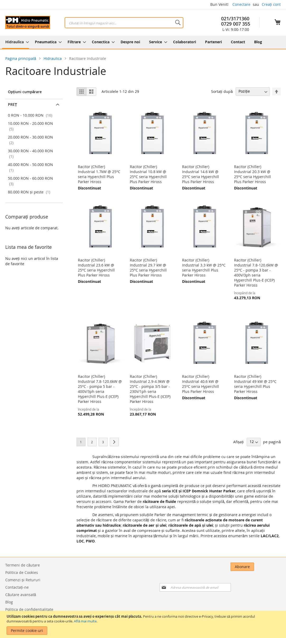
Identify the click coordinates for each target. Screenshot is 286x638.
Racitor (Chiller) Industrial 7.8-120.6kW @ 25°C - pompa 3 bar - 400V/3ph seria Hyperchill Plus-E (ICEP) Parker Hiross (256, 273)
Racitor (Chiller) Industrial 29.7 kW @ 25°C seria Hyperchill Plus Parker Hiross (148, 268)
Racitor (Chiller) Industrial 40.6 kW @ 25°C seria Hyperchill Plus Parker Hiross (200, 384)
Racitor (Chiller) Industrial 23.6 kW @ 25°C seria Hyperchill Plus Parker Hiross (96, 268)
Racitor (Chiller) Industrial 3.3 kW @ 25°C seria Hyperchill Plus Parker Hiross (204, 268)
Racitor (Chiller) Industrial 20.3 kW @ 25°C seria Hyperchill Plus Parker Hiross (252, 174)
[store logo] (27, 22)
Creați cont (271, 4)
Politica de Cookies (21, 572)
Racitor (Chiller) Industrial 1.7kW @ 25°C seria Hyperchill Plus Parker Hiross (99, 174)
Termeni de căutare (22, 565)
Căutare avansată (20, 594)
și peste (29, 191)
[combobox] (124, 22)
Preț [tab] (12, 104)
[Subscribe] (269, 567)
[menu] (143, 42)
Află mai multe (85, 621)
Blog (9, 601)
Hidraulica (53, 58)
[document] (144, 624)
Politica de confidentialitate (29, 609)
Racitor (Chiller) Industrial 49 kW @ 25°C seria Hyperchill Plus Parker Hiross (255, 384)
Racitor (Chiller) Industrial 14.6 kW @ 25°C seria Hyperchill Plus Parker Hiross (200, 174)
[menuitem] (15, 42)
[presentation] (226, 581)
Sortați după (222, 91)
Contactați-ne (17, 587)
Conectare (241, 4)
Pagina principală (21, 58)
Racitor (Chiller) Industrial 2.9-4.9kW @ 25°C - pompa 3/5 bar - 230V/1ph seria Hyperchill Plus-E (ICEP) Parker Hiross (150, 389)
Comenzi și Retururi (22, 579)
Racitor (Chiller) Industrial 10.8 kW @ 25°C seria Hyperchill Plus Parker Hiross (148, 174)
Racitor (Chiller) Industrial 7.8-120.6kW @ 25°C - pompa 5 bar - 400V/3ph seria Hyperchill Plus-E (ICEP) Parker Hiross (100, 389)
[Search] (178, 22)
